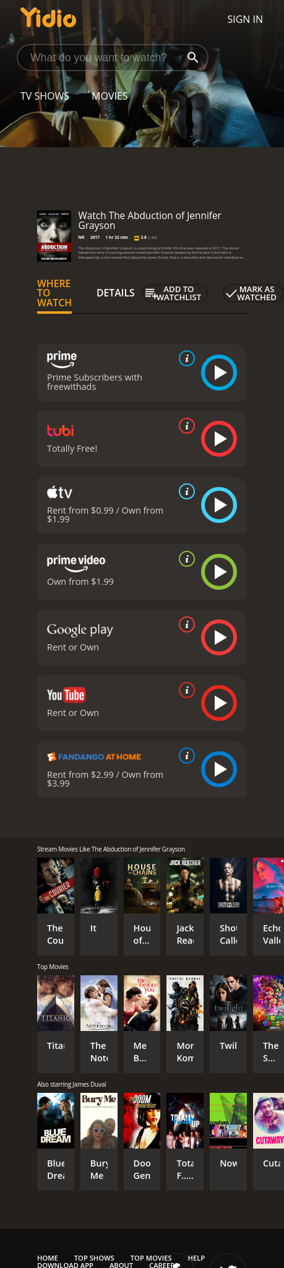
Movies (110, 96)
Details (116, 293)
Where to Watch (54, 293)
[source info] (184, 358)
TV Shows (44, 96)
